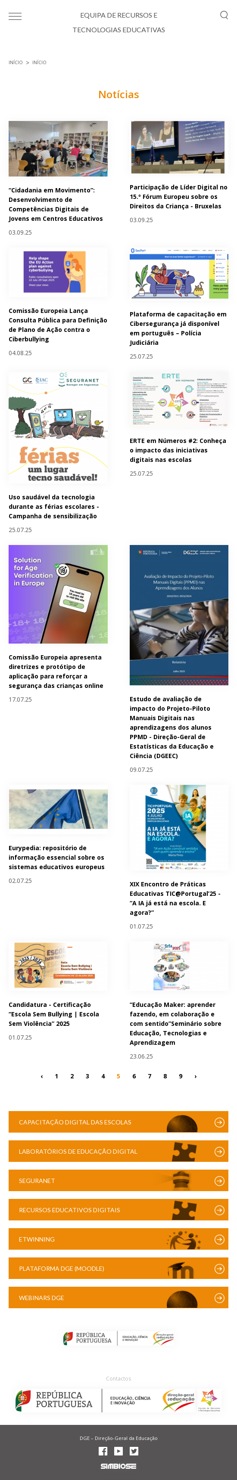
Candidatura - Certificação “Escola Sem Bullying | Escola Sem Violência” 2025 (54, 1014)
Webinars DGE (41, 1297)
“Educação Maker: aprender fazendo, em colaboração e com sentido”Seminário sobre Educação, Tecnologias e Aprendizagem (175, 1023)
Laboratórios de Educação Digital (78, 1151)
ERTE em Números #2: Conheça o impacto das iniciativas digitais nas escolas (178, 450)
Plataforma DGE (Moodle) (61, 1268)
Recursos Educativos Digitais (69, 1210)
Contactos (118, 1378)
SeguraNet (37, 1180)
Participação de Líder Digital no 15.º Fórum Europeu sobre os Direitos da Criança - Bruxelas (179, 196)
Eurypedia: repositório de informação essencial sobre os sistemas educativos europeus (57, 857)
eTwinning (37, 1239)
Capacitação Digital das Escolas (75, 1122)
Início (16, 62)
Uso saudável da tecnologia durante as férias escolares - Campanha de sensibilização (54, 506)
